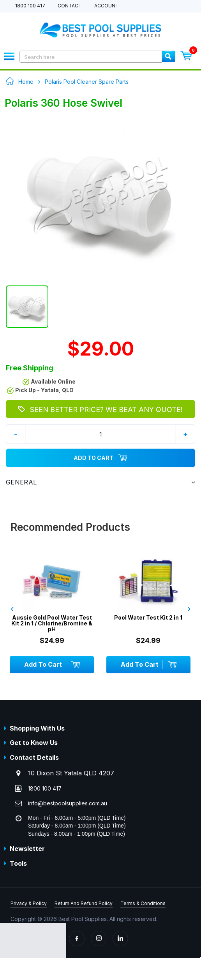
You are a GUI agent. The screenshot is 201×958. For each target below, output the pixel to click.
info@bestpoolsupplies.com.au (67, 803)
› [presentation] (188, 609)
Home (26, 81)
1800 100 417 (30, 6)
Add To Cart (100, 458)
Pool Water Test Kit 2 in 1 (148, 617)
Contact (70, 6)
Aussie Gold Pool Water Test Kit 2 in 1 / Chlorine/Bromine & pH (51, 623)
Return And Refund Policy (84, 903)
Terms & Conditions (143, 903)
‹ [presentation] (12, 609)
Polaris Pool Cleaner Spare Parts (87, 81)
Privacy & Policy (29, 903)
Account (106, 6)
